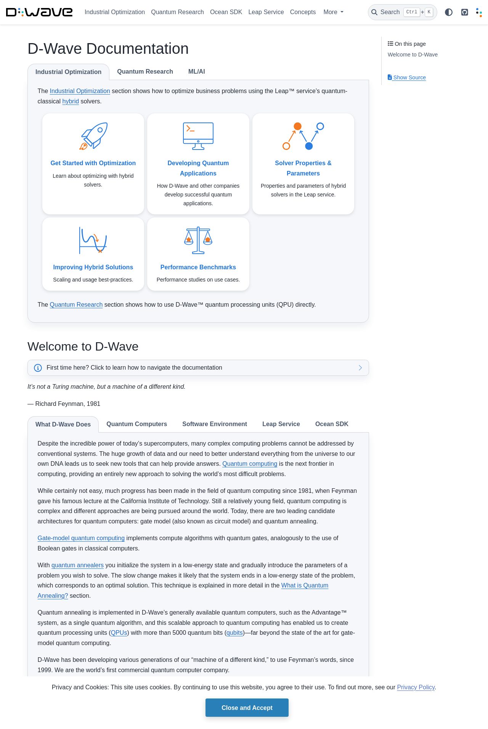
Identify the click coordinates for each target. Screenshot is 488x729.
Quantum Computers (136, 424)
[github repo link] (464, 12)
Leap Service (266, 12)
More (331, 12)
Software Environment (214, 424)
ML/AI (196, 71)
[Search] (402, 12)
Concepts (303, 12)
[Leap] (479, 12)
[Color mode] (448, 12)
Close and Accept (247, 708)
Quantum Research (177, 12)
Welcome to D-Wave (413, 54)
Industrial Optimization (115, 12)
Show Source (407, 77)
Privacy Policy (415, 687)
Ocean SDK (226, 12)
